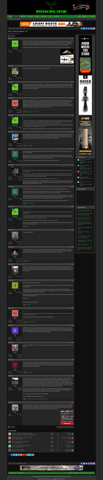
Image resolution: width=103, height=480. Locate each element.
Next (14, 36)
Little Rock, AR (20, 263)
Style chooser (13, 472)
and (29, 147)
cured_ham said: (28, 170)
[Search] (91, 16)
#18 (71, 362)
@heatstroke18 (37, 251)
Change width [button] (21, 472)
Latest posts (80, 158)
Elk (23, 442)
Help (86, 472)
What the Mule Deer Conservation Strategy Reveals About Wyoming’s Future (83, 250)
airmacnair (68, 450)
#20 (71, 406)
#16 (71, 327)
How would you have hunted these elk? (22, 449)
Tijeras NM (21, 359)
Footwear (80, 164)
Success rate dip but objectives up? (21, 445)
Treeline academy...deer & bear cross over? (23, 437)
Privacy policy (82, 472)
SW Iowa (21, 181)
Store (51, 16)
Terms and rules (76, 472)
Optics (80, 176)
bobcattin (15, 438)
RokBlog (31, 16)
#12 (71, 249)
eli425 (68, 438)
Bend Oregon (20, 114)
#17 (71, 344)
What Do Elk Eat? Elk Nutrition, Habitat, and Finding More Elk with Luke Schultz (83, 224)
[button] (27, 16)
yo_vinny (14, 450)
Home (11, 16)
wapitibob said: (27, 120)
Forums (16, 16)
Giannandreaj (67, 454)
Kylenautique (15, 454)
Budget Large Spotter (83, 178)
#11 (71, 232)
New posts (11, 19)
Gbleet (68, 442)
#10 (71, 208)
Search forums (18, 19)
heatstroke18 (12, 34)
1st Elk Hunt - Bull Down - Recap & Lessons (23, 441)
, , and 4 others (37, 402)
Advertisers (44, 16)
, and (33, 114)
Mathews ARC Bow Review (82, 245)
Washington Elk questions (19, 453)
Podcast (37, 16)
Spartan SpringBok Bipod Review (83, 211)
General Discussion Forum (84, 170)
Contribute (57, 16)
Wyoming (21, 246)
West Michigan (20, 342)
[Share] (70, 39)
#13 (71, 266)
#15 (71, 310)
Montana (21, 392)
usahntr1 (14, 442)
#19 (71, 378)
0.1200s (54, 478)
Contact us (69, 472)
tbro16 (14, 446)
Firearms (80, 186)
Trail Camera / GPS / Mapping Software (30, 438)
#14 (71, 282)
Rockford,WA (20, 148)
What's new (23, 16)
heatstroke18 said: (28, 313)
